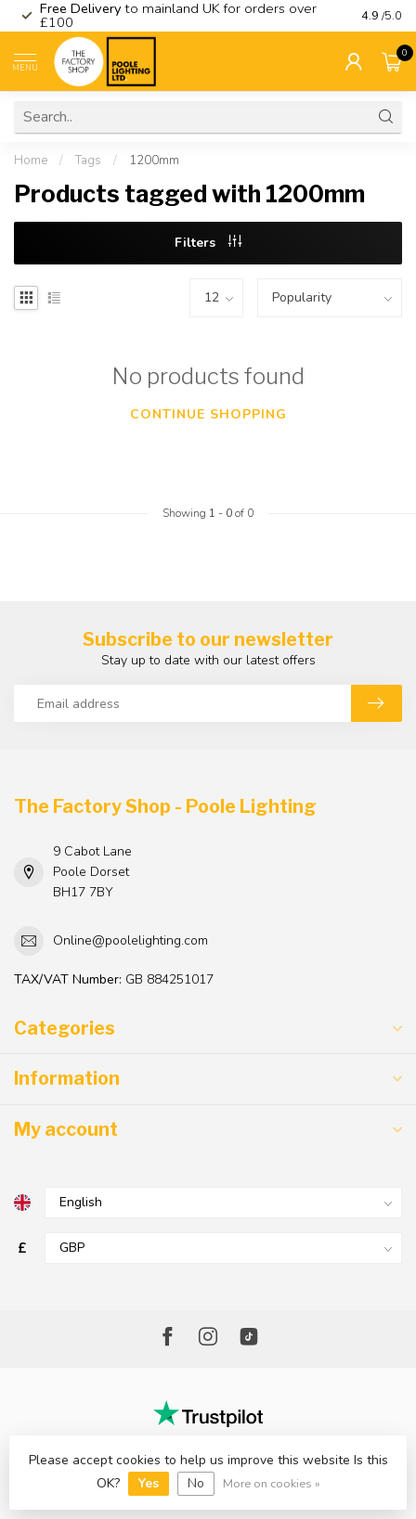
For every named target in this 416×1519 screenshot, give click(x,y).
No (196, 1483)
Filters (208, 242)
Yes (148, 1483)
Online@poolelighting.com (130, 940)
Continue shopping (208, 414)
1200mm (154, 160)
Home (30, 160)
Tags (88, 160)
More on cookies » (271, 1483)
